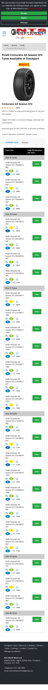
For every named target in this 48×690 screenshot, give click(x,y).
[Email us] (21, 671)
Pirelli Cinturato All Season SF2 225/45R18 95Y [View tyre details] (14, 455)
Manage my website (12, 651)
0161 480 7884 (19, 668)
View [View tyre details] (37, 164)
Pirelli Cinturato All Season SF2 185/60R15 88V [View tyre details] (14, 164)
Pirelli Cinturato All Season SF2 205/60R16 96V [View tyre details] (14, 256)
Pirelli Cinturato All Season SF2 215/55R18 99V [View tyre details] (14, 421)
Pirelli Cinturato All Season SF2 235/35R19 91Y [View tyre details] (14, 581)
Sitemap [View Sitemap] (14, 648)
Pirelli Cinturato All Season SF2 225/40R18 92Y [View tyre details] (14, 438)
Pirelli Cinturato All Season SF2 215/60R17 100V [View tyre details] (14, 329)
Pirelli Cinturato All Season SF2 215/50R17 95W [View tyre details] (14, 312)
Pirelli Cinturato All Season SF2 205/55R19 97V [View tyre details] (14, 563)
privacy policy (34, 8)
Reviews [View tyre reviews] (25, 142)
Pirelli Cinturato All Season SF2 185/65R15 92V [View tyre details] (14, 182)
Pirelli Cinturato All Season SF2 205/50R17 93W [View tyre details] (14, 295)
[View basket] (39, 34)
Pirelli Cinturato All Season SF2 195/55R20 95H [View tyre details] (14, 620)
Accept (24, 13)
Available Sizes (12, 142)
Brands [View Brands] (14, 45)
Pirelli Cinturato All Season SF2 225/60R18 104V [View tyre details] (14, 489)
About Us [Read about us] (23, 645)
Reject (24, 18)
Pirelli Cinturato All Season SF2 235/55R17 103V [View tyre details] (14, 398)
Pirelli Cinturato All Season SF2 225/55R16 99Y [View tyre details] (14, 273)
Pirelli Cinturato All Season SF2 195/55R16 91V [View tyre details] (14, 221)
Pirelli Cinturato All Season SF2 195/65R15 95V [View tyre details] (14, 199)
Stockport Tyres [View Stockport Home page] (10, 645)
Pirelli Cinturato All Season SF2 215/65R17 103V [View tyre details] (14, 347)
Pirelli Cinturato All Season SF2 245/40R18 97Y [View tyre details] (14, 524)
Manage (24, 22)
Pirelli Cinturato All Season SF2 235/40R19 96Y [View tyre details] (14, 598)
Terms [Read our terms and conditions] (6, 648)
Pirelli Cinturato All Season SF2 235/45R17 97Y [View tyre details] (14, 381)
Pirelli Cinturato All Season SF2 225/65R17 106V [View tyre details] (14, 364)
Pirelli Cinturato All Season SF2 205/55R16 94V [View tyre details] (14, 238)
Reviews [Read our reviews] (31, 645)
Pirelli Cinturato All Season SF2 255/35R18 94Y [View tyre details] (14, 541)
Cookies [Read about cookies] (23, 648)
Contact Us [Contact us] (32, 648)
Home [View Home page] (6, 45)
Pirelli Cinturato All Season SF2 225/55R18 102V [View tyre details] (14, 472)
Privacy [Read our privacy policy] (39, 645)
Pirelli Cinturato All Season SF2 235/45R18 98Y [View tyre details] (14, 507)
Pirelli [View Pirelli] (22, 45)
